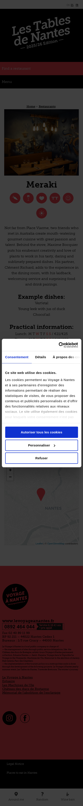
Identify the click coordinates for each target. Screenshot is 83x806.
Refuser (41, 458)
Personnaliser (41, 445)
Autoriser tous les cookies (41, 432)
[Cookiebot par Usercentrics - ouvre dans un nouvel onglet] (59, 345)
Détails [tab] (40, 357)
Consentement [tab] (16, 357)
